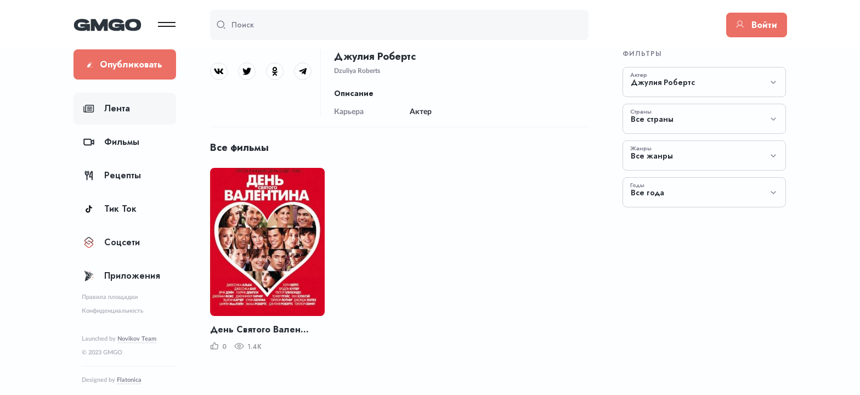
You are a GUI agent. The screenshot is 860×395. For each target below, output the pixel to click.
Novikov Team (136, 339)
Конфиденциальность (112, 311)
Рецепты (112, 175)
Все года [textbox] (647, 193)
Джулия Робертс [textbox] (663, 82)
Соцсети (111, 242)
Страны (641, 111)
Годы (637, 184)
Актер (638, 74)
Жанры (641, 148)
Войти (756, 25)
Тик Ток (110, 208)
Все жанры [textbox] (652, 156)
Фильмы (111, 142)
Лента (106, 108)
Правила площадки (110, 297)
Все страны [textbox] (652, 119)
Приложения (121, 275)
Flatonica (129, 380)
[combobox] (704, 82)
